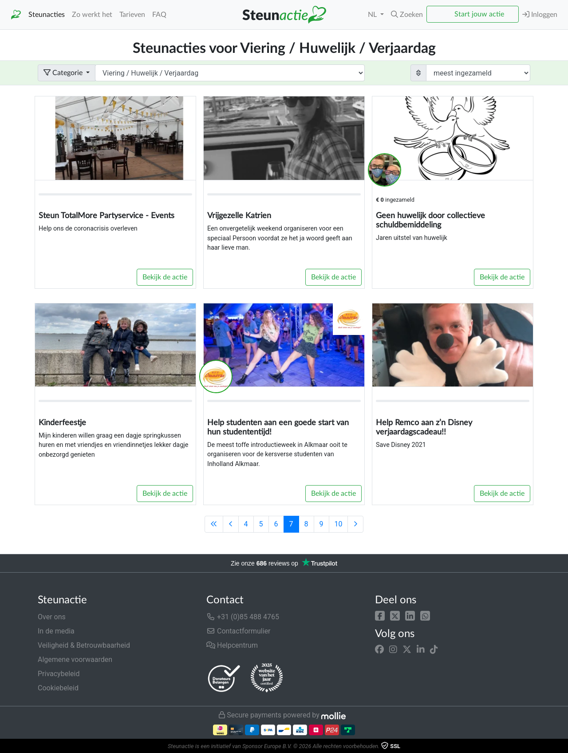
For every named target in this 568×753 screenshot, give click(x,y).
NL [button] (373, 14)
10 (339, 524)
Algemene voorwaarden (75, 659)
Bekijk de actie (164, 277)
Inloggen (539, 14)
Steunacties (46, 14)
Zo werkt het (92, 14)
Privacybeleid (58, 673)
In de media (56, 631)
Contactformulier (238, 631)
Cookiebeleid (58, 688)
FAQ (159, 14)
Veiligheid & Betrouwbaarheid (84, 645)
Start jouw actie (479, 14)
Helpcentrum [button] (232, 645)
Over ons (52, 617)
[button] (380, 615)
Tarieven (132, 14)
